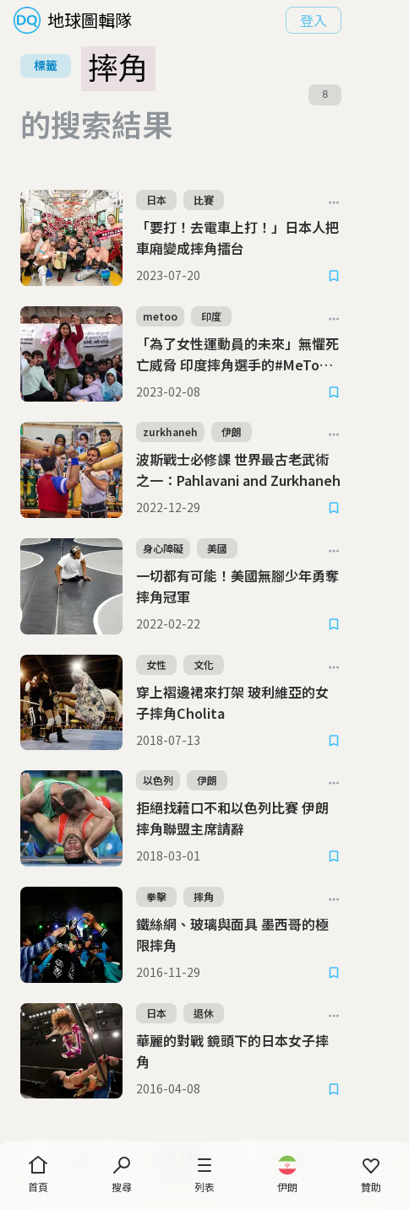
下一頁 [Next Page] (326, 1069)
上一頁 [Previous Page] (81, 1069)
